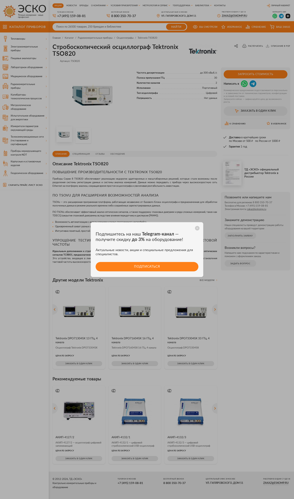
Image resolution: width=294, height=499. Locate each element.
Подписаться (147, 266)
